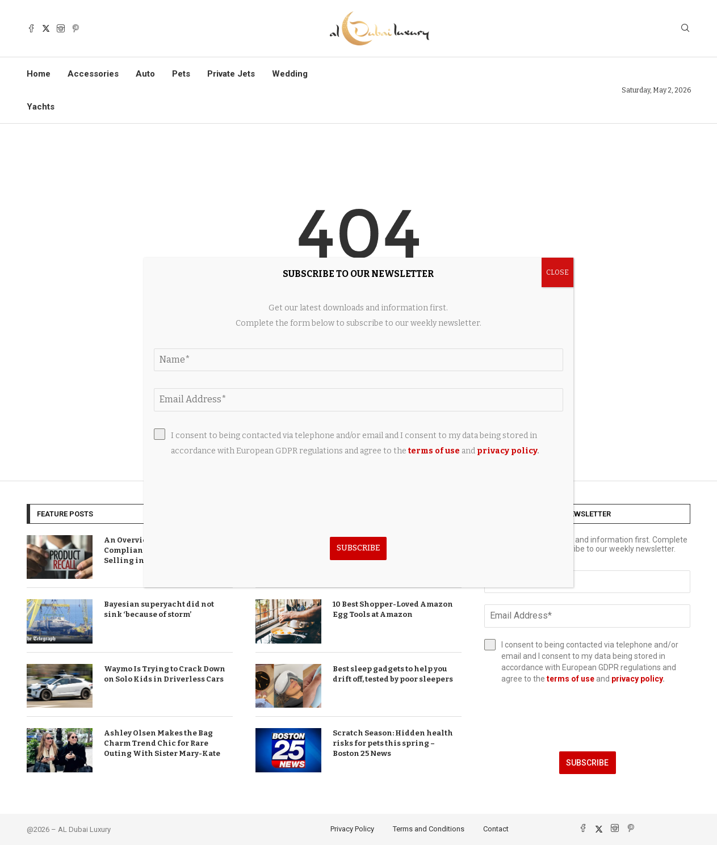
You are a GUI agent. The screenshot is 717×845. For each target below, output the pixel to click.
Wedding (290, 74)
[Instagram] (60, 28)
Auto (145, 74)
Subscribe (587, 762)
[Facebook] (31, 28)
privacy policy (637, 678)
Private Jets (231, 74)
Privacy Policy (352, 829)
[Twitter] (46, 28)
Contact (496, 829)
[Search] (685, 28)
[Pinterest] (75, 28)
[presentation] (587, 718)
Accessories (93, 74)
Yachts (40, 107)
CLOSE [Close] (557, 272)
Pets (181, 74)
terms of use (570, 678)
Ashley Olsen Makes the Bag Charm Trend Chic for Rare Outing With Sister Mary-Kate (162, 743)
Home (39, 74)
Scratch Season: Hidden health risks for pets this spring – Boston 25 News (393, 743)
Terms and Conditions (428, 829)
